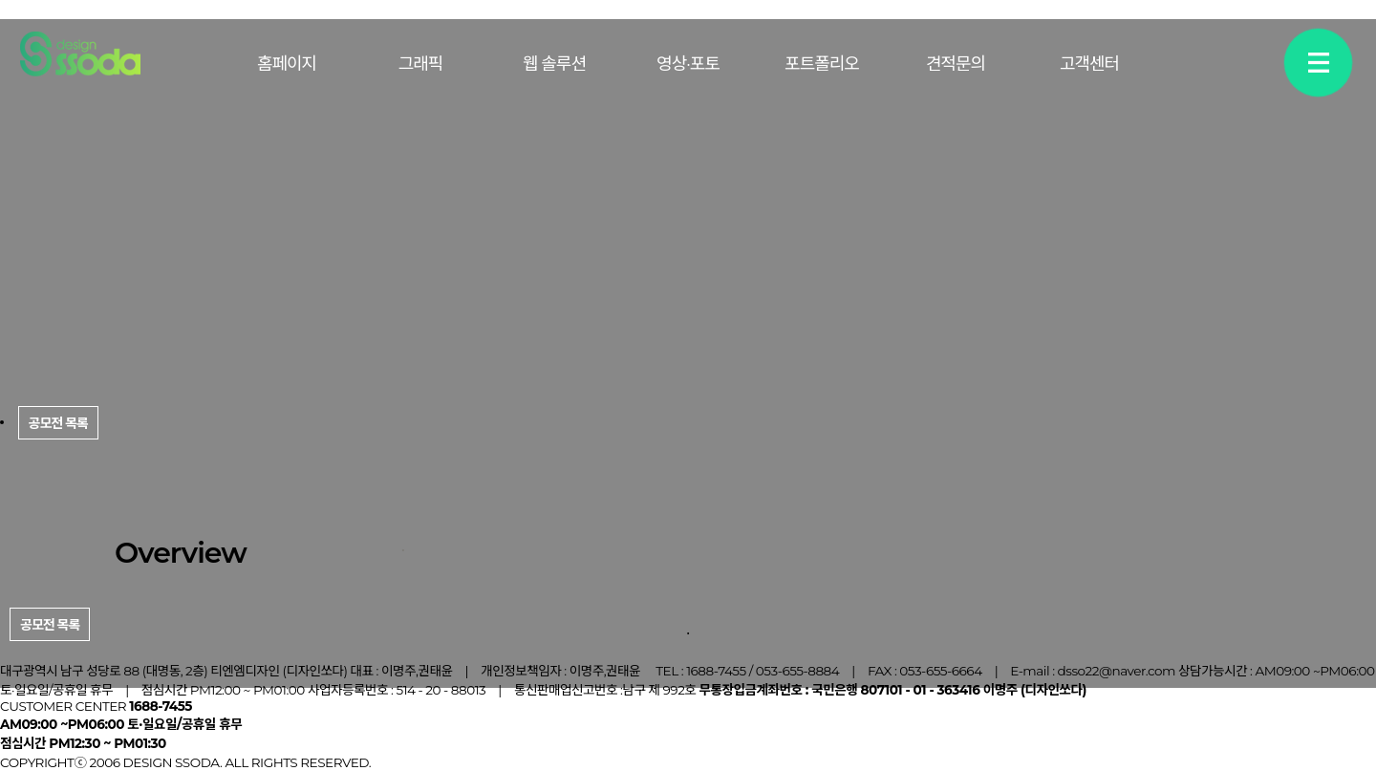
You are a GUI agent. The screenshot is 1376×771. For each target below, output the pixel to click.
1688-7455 (716, 670)
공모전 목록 (49, 624)
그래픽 (420, 64)
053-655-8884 (797, 670)
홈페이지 (286, 64)
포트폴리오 (822, 64)
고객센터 (1089, 64)
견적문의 (955, 64)
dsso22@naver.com (1116, 670)
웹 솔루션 (554, 64)
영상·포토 (688, 64)
